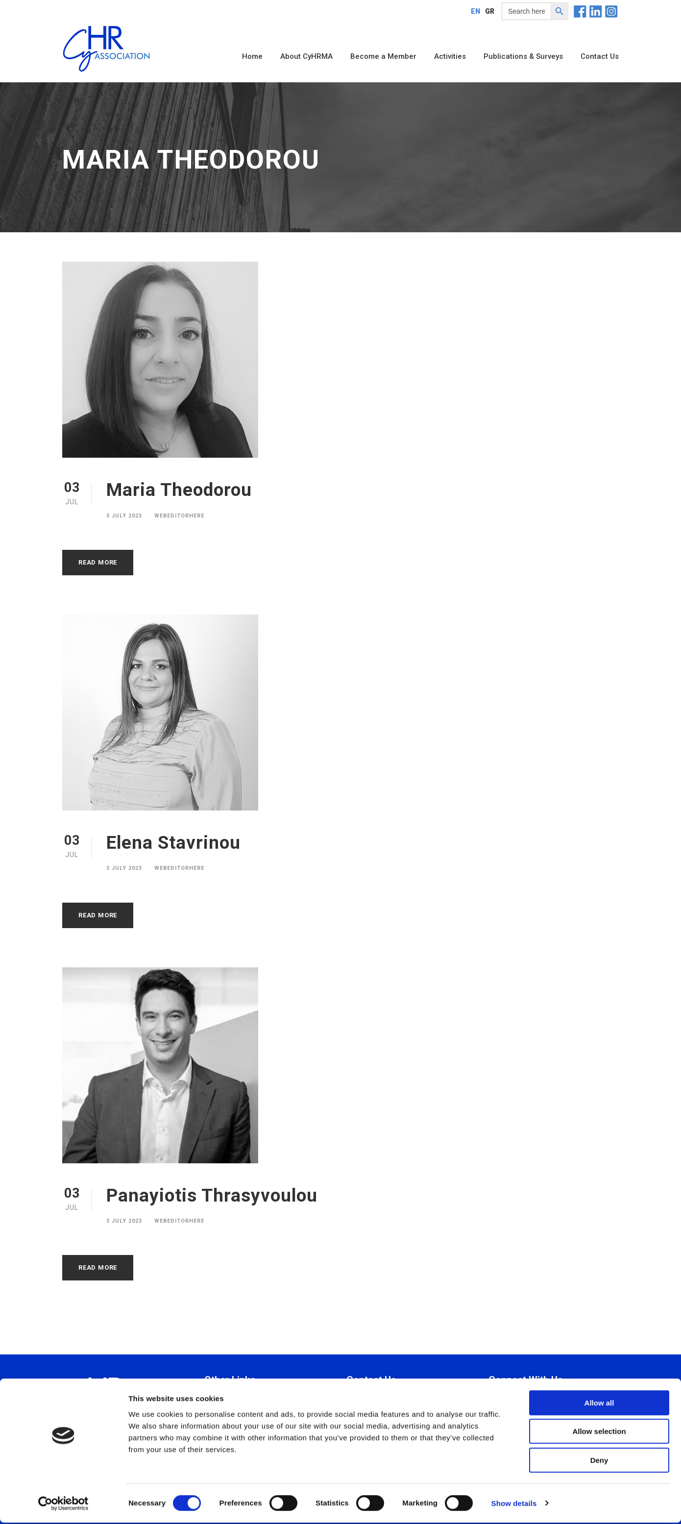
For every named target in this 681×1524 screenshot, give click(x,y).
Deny (599, 1461)
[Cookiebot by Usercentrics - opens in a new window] (63, 1505)
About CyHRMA (306, 56)
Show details (514, 1504)
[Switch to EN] (475, 11)
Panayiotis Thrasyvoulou (211, 1195)
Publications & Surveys (523, 56)
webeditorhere (179, 516)
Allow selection (599, 1433)
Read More (97, 562)
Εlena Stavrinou (173, 842)
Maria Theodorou (179, 489)
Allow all (599, 1404)
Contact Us (600, 56)
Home (252, 56)
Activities (450, 56)
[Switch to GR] (490, 11)
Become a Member (383, 56)
